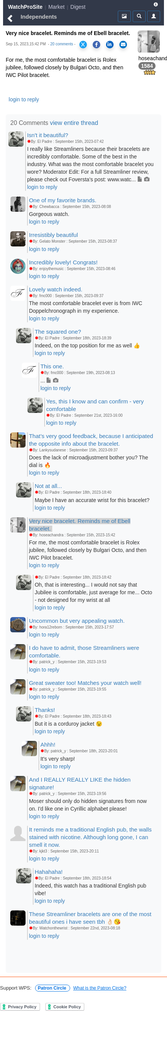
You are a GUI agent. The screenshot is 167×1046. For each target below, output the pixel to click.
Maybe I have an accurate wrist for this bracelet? (92, 500)
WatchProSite (25, 7)
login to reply (24, 99)
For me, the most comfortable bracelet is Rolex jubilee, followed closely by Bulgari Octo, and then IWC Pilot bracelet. (87, 550)
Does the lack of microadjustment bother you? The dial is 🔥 (88, 461)
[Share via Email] (123, 44)
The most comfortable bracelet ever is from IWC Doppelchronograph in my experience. (85, 307)
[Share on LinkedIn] (110, 44)
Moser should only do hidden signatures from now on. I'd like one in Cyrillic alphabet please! (88, 805)
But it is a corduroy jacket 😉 (68, 724)
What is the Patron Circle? (99, 988)
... (49, 380)
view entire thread (74, 123)
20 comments (61, 44)
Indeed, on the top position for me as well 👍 (87, 345)
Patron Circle (52, 988)
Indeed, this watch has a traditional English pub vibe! (90, 889)
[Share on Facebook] (96, 44)
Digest (78, 7)
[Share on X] (83, 44)
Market (56, 7)
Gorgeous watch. (49, 214)
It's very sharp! (57, 759)
